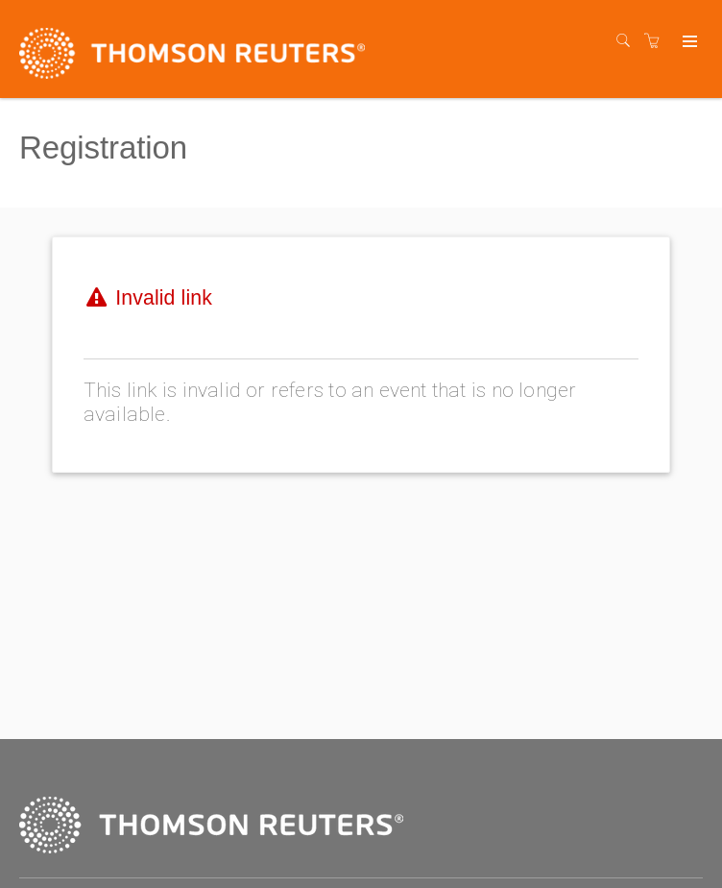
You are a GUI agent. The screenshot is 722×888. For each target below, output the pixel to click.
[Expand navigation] (688, 42)
